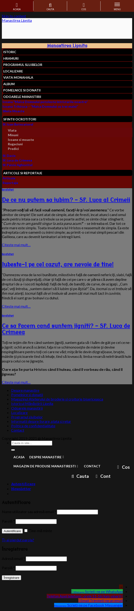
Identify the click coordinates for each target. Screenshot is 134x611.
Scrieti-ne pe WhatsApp (104, 591)
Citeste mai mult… (16, 244)
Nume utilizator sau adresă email (29, 511)
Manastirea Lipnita (17, 20)
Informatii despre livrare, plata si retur (41, 421)
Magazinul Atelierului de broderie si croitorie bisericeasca (57, 399)
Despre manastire (25, 390)
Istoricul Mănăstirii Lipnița (32, 403)
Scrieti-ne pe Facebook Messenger (95, 605)
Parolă (8, 521)
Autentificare (12, 531)
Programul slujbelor (27, 417)
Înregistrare (11, 577)
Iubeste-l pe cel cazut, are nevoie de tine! (58, 265)
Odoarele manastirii (27, 408)
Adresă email (13, 558)
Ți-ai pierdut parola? (18, 540)
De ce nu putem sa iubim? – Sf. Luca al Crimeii (66, 200)
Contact (17, 430)
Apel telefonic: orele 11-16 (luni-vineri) (90, 596)
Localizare (19, 412)
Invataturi (8, 189)
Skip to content (14, 16)
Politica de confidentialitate (33, 425)
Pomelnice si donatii (27, 394)
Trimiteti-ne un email (106, 600)
